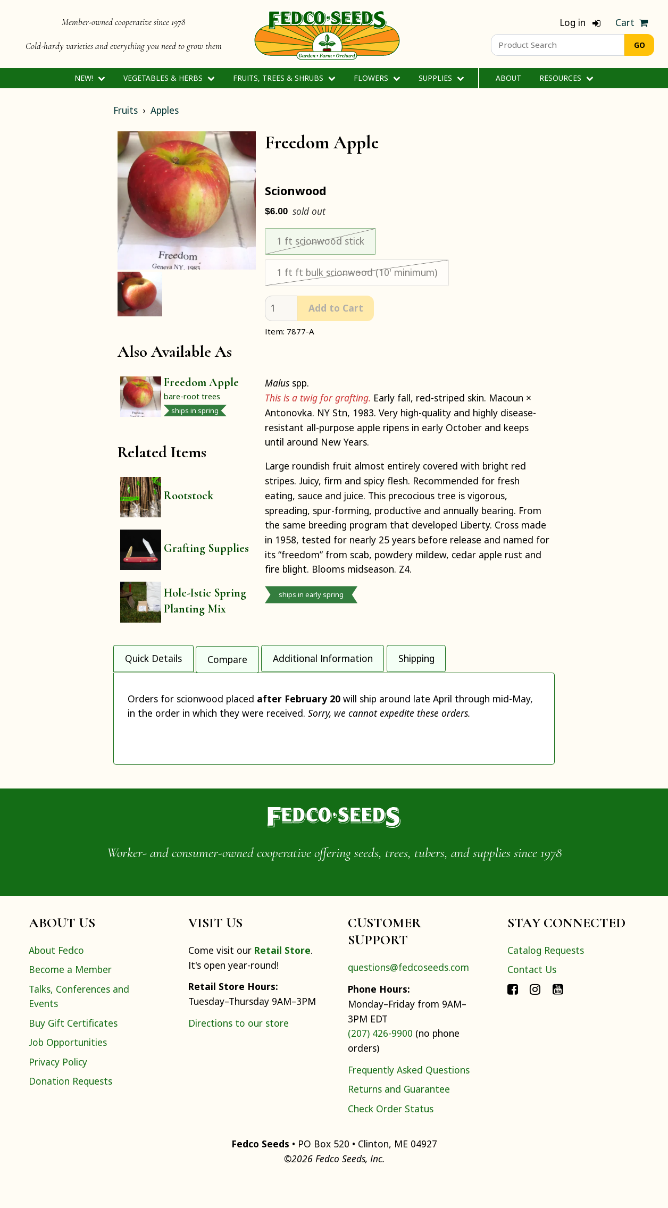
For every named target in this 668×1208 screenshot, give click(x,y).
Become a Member (70, 997)
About (508, 78)
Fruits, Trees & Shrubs (284, 78)
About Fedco (56, 977)
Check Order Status (390, 1136)
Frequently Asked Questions (409, 1097)
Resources (566, 78)
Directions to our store (238, 1050)
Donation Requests (70, 1108)
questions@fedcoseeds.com (408, 995)
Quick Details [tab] (153, 654)
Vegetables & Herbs (168, 78)
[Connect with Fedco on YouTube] (558, 1016)
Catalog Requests (545, 977)
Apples (165, 110)
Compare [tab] (227, 654)
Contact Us (531, 997)
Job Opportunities (68, 1070)
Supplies (441, 78)
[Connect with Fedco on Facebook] (512, 1016)
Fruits (125, 110)
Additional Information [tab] (323, 654)
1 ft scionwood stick (320, 240)
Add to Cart (335, 307)
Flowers (377, 78)
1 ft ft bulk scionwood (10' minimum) (357, 272)
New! (89, 78)
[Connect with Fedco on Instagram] (535, 1016)
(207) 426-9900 (380, 1061)
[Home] (327, 34)
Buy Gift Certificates (73, 1050)
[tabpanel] (334, 730)
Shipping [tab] (416, 654)
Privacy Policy (58, 1089)
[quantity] (281, 309)
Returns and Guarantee (399, 1117)
